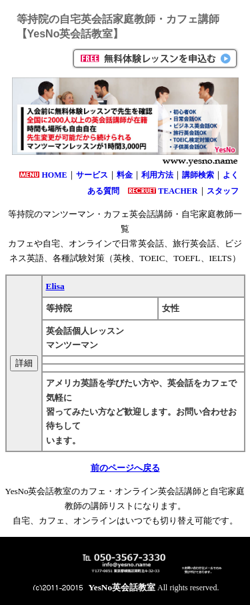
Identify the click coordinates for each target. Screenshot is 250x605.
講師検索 (198, 175)
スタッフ (223, 191)
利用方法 (157, 175)
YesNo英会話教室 (122, 587)
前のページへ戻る (125, 468)
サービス (92, 175)
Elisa (55, 286)
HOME (54, 175)
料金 (125, 175)
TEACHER (177, 191)
